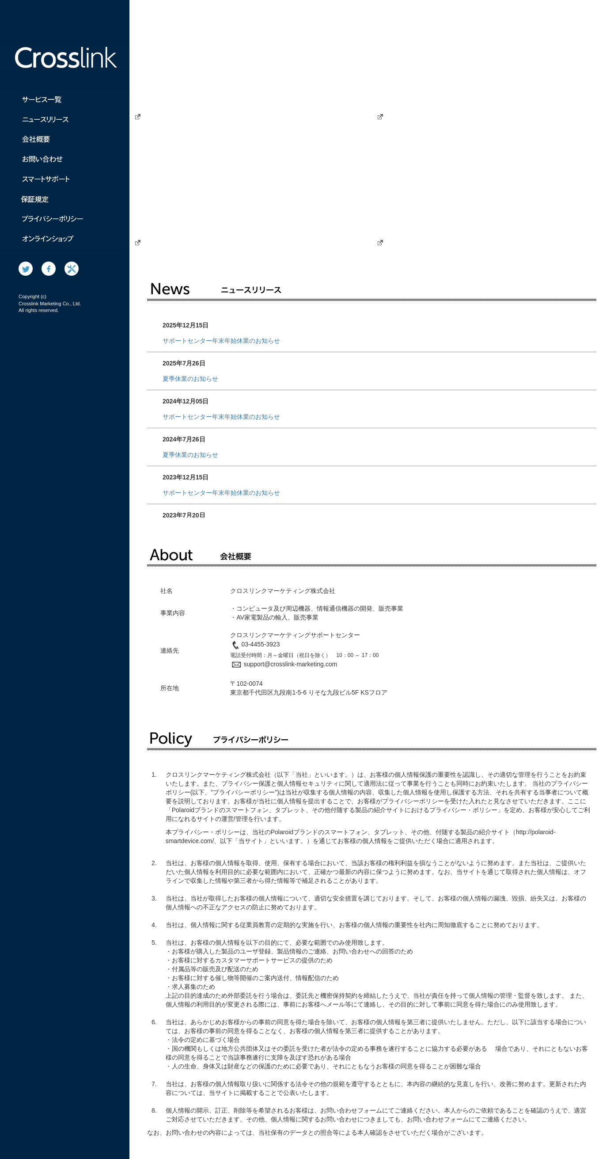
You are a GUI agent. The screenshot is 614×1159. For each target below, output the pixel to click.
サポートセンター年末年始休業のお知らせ (221, 340)
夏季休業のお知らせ (190, 378)
